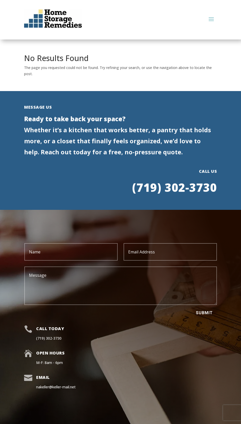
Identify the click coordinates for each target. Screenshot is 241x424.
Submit (204, 312)
